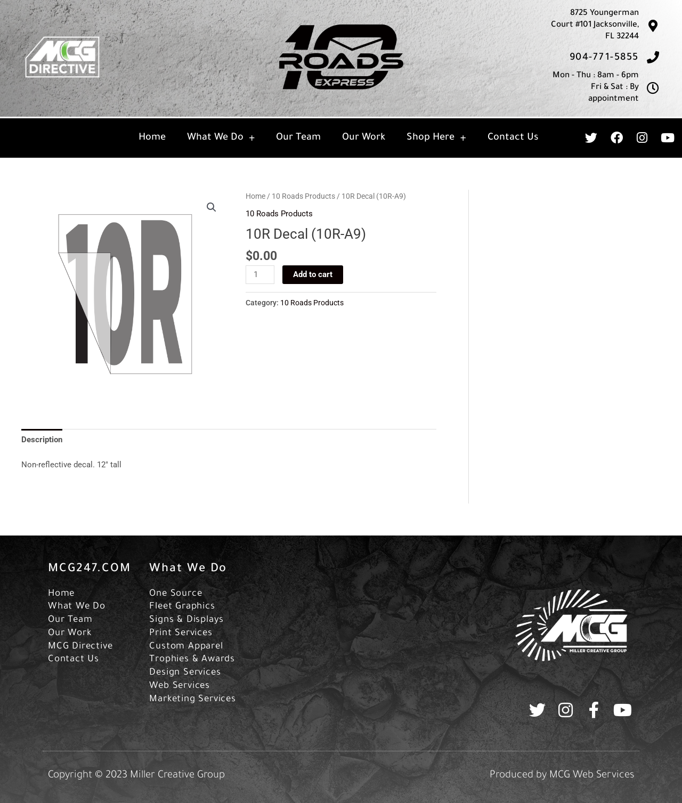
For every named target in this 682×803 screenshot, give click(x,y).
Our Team (298, 138)
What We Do (221, 138)
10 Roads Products (303, 196)
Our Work (363, 138)
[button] (211, 207)
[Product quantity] (260, 275)
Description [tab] (41, 439)
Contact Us (513, 138)
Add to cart (312, 274)
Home (152, 138)
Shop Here (436, 138)
